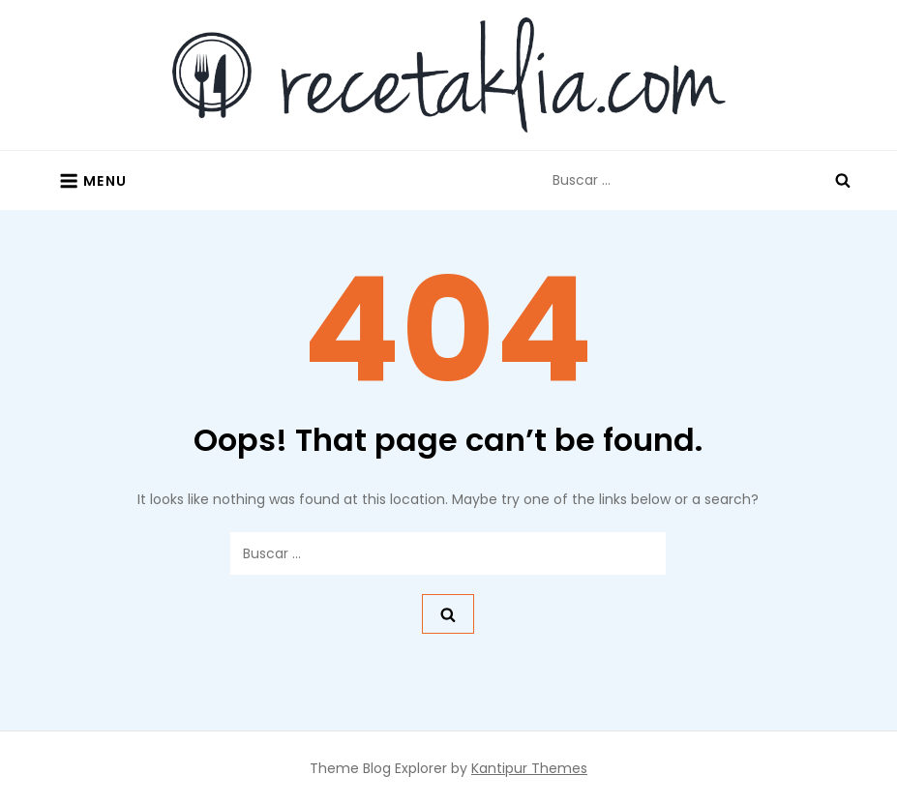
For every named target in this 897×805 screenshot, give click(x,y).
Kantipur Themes (529, 768)
